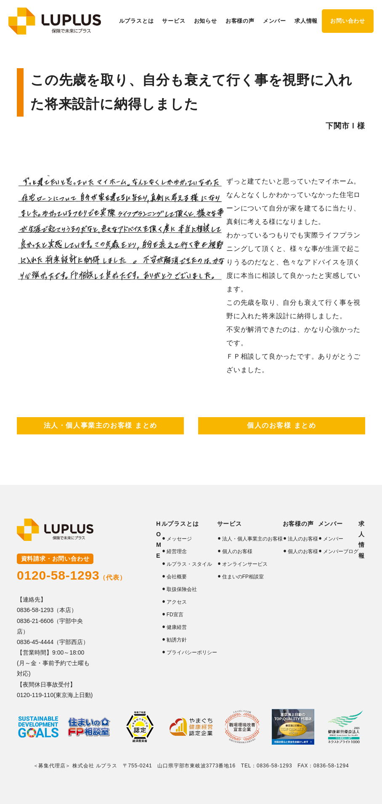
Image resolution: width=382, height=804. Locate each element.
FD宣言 (175, 615)
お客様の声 (298, 523)
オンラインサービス (245, 564)
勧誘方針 (177, 640)
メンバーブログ (340, 551)
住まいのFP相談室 (243, 577)
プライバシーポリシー (192, 652)
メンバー (333, 539)
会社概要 (177, 577)
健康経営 (177, 627)
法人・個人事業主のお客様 (252, 539)
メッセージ (179, 539)
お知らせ (205, 21)
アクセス (177, 602)
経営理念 (177, 551)
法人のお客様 (303, 539)
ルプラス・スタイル (189, 564)
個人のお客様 (237, 551)
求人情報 (306, 21)
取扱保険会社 (182, 589)
